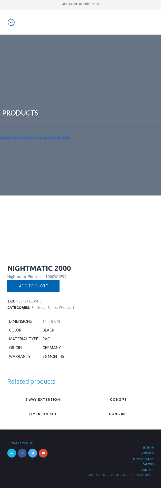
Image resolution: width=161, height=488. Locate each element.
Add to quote (33, 286)
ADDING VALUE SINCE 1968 (80, 4)
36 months (53, 356)
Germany (51, 347)
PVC (46, 339)
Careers (148, 464)
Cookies (148, 453)
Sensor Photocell (61, 308)
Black (48, 330)
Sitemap (148, 447)
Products (24, 138)
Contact (147, 469)
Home (5, 138)
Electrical (38, 308)
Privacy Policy (143, 458)
